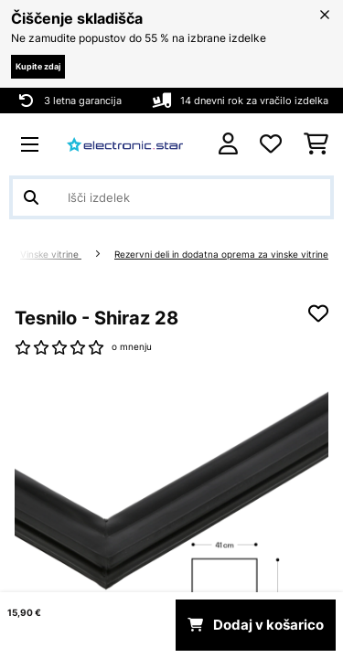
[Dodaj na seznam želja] (318, 313)
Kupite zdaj (38, 66)
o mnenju (132, 347)
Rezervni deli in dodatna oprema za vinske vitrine (221, 254)
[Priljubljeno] (271, 144)
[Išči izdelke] (171, 197)
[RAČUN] (228, 144)
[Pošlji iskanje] (31, 197)
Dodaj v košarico (256, 625)
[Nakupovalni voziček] (316, 144)
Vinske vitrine (50, 254)
